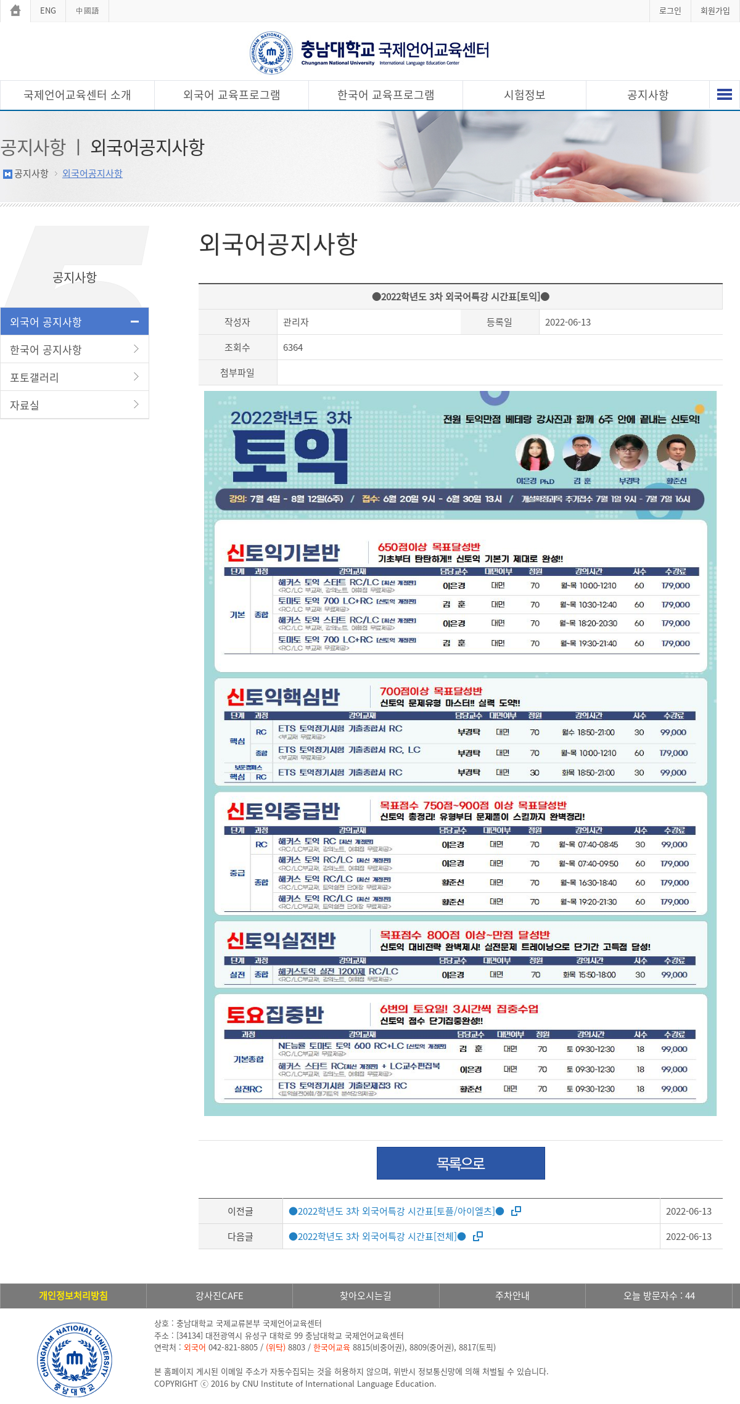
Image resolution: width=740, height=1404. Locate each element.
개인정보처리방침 (73, 1295)
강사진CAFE (219, 1295)
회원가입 (715, 10)
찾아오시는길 (366, 1295)
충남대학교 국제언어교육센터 (370, 53)
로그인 (670, 10)
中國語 (87, 10)
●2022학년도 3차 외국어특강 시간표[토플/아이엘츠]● (396, 1211)
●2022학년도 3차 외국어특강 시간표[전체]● (377, 1236)
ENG (48, 10)
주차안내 (512, 1295)
